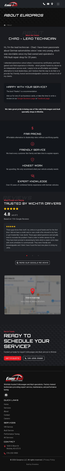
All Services (8, 438)
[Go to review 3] (38, 255)
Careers (7, 418)
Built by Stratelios (32, 464)
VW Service (8, 427)
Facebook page (44, 98)
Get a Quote (12, 358)
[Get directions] (52, 4)
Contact (7, 415)
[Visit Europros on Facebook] (6, 395)
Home (6, 404)
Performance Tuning (11, 434)
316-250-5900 (34, 358)
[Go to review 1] (26, 255)
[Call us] (44, 4)
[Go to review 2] (32, 255)
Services (7, 408)
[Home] (4, 25)
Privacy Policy (49, 460)
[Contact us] (48, 4)
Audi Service (9, 430)
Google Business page (26, 98)
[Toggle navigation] (58, 4)
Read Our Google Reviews (32, 263)
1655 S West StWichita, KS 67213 (14, 447)
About (6, 411)
